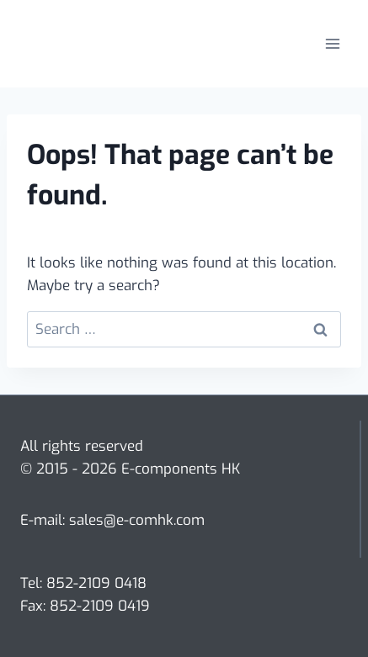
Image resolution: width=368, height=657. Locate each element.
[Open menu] (332, 43)
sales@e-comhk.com (137, 520)
